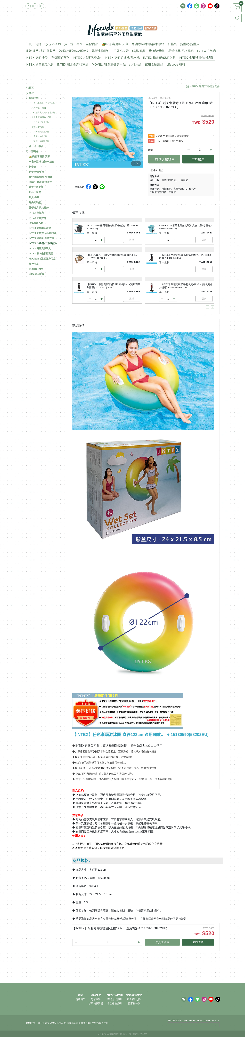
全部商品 (95, 995)
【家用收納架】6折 (40, 141)
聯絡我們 (80, 999)
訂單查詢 (96, 999)
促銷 (151, 141)
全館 (151, 136)
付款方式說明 (114, 995)
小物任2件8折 (37, 127)
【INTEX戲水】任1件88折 (43, 103)
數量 (150, 149)
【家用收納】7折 (39, 136)
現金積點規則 (134, 999)
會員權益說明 (134, 995)
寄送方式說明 (114, 999)
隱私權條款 (134, 1003)
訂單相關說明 (96, 1003)
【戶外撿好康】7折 (40, 122)
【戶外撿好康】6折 (40, 131)
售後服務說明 (114, 1003)
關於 (80, 995)
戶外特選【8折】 (39, 108)
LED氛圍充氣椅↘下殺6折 (43, 112)
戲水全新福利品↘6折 (41, 117)
